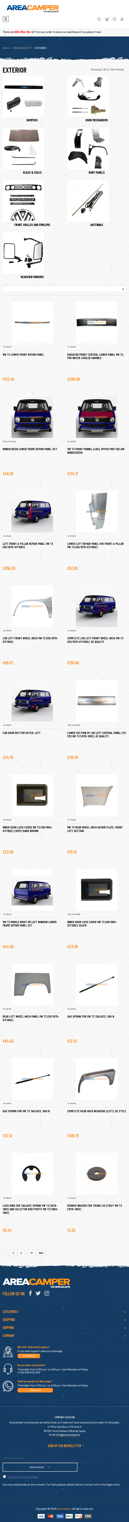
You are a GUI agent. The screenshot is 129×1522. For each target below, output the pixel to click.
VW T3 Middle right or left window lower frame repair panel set (30, 923)
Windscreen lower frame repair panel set (30, 449)
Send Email (29, 1355)
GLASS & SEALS (32, 172)
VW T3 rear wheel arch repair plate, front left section (95, 829)
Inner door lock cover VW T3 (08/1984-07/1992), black (92, 923)
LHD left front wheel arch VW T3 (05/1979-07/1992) (30, 640)
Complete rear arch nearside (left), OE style (96, 1111)
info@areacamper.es (68, 1434)
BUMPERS (32, 120)
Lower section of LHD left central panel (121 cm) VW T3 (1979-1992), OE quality (96, 734)
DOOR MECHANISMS (97, 120)
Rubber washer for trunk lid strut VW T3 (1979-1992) (94, 1207)
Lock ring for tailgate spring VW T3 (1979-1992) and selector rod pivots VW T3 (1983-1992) (30, 1209)
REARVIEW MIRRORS (32, 277)
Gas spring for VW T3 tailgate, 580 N (90, 1016)
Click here (35, 1390)
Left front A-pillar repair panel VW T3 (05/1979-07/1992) (28, 545)
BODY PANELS (97, 172)
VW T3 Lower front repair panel (23, 354)
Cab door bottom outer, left (21, 733)
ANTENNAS (96, 225)
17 (32, 1252)
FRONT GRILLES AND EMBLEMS (32, 225)
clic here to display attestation (95, 1519)
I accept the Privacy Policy (23, 1468)
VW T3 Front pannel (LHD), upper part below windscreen (95, 450)
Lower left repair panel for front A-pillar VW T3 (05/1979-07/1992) (95, 545)
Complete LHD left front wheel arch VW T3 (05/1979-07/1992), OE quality (95, 640)
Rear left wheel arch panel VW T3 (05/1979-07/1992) (31, 1018)
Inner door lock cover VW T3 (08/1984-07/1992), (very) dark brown (28, 829)
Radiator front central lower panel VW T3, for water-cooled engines (95, 356)
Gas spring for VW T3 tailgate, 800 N (26, 1111)
